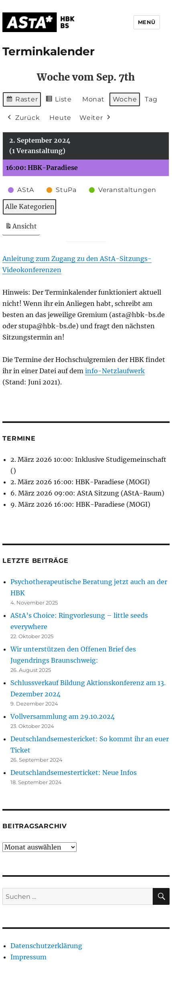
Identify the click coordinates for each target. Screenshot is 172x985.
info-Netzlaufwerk (115, 371)
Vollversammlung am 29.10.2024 (62, 716)
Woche (125, 99)
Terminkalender (48, 51)
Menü (147, 22)
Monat (93, 99)
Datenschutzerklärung (46, 946)
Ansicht (22, 228)
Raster (22, 100)
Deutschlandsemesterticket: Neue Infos (73, 773)
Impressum (28, 957)
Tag (151, 99)
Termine (18, 438)
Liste (59, 100)
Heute (61, 117)
